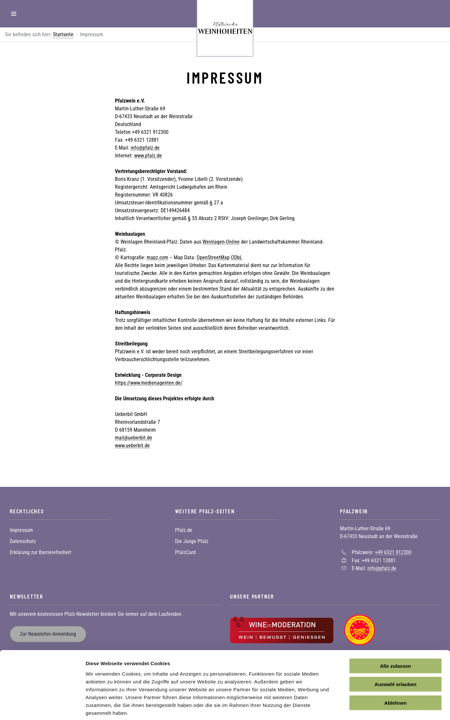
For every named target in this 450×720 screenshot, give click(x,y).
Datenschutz (23, 541)
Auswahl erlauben (395, 652)
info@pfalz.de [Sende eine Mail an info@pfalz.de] (381, 568)
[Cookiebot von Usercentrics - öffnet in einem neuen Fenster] (42, 707)
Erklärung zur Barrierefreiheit (40, 552)
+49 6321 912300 (393, 552)
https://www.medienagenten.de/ (149, 383)
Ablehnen (395, 670)
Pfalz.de (183, 530)
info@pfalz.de (145, 148)
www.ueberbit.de (132, 445)
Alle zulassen (395, 633)
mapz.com (157, 257)
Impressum (21, 530)
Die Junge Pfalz (191, 541)
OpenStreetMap (213, 257)
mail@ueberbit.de (133, 438)
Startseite (63, 34)
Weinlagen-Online (221, 242)
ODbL (236, 257)
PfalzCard (185, 552)
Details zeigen (347, 707)
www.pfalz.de (148, 155)
